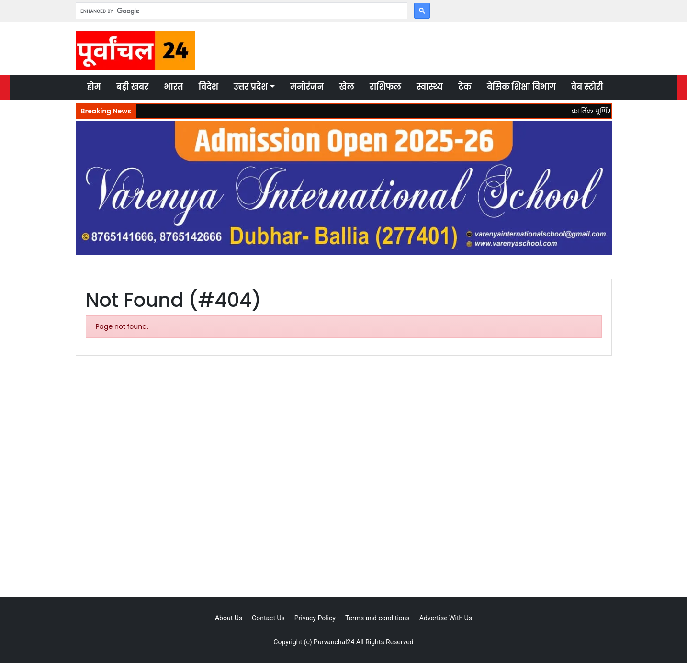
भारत (173, 86)
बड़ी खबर (132, 86)
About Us (228, 618)
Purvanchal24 (334, 642)
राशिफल (385, 86)
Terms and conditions (377, 618)
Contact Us (268, 618)
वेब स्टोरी (587, 86)
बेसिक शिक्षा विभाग (521, 86)
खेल (346, 86)
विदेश (208, 86)
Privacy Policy (315, 618)
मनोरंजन (307, 86)
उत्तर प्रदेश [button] (251, 86)
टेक (465, 86)
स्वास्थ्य (430, 86)
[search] (240, 11)
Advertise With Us (445, 618)
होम (94, 86)
